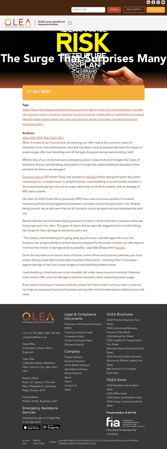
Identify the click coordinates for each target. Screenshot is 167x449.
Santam (93, 119)
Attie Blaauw (46, 110)
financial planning (120, 110)
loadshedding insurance (129, 114)
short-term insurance (111, 119)
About (68, 378)
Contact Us (71, 386)
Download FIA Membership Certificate (121, 432)
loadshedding (104, 114)
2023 (47, 138)
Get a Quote (133, 10)
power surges (50, 119)
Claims (68, 382)
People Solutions (74, 357)
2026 (25, 138)
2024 (39, 138)
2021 (61, 138)
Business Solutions (75, 361)
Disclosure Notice (74, 345)
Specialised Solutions (76, 369)
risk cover (65, 119)
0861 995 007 (52, 333)
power (37, 119)
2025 (32, 138)
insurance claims (37, 114)
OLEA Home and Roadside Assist (124, 398)
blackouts (61, 110)
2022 (54, 138)
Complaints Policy (74, 337)
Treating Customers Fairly (79, 332)
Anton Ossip (30, 110)
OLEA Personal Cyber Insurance (124, 357)
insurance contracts (60, 114)
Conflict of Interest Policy (78, 341)
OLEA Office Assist (117, 394)
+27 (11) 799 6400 (32, 333)
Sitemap (53, 442)
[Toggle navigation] (70, 23)
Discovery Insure (78, 110)
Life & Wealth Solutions (77, 365)
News (68, 390)
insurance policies (84, 114)
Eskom (93, 110)
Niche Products (73, 373)
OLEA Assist (155, 10)
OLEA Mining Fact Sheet (120, 336)
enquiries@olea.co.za (35, 337)
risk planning (80, 119)
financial (103, 110)
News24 (27, 119)
